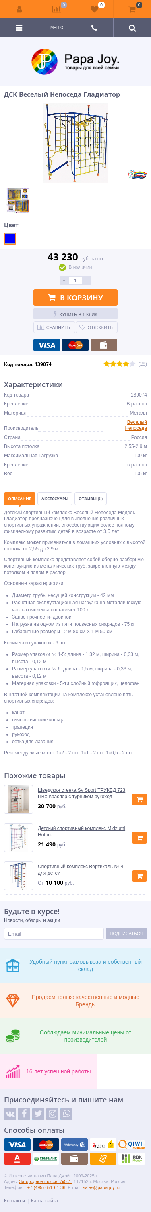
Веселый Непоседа (136, 425)
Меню (56, 27)
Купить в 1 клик (75, 314)
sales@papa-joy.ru (101, 1187)
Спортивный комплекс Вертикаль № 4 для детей (80, 870)
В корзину (75, 297)
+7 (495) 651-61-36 (46, 1187)
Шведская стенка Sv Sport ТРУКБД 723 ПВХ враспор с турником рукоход (81, 793)
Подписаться (126, 933)
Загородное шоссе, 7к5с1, (45, 1181)
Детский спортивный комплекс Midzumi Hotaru (81, 832)
